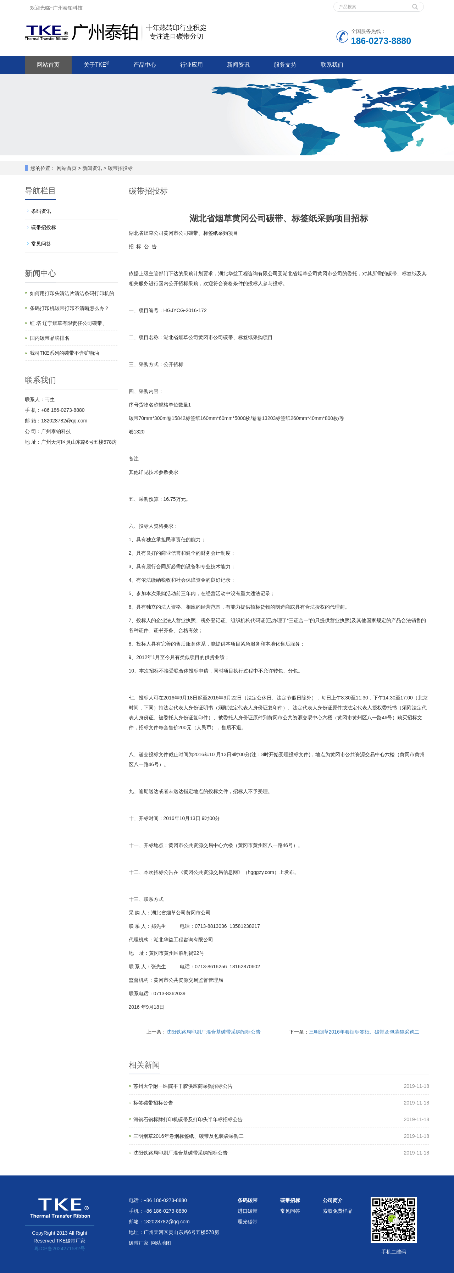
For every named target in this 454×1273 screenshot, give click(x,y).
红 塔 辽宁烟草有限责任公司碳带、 (68, 323)
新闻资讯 (238, 65)
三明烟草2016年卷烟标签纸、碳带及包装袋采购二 (364, 1032)
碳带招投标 (119, 168)
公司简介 (333, 1200)
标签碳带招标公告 (153, 1103)
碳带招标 (290, 1200)
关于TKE (96, 64)
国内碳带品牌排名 (50, 338)
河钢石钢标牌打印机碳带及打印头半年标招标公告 (188, 1119)
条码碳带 (248, 1200)
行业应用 (191, 65)
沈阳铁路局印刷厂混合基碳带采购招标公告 (213, 1032)
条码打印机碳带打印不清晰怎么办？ (69, 308)
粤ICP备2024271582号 (59, 1248)
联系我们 (332, 65)
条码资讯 (41, 211)
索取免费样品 (338, 1211)
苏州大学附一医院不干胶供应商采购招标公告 (183, 1086)
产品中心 (144, 65)
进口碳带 (248, 1211)
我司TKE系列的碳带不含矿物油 (64, 353)
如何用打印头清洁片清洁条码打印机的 (72, 293)
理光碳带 (248, 1221)
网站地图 (161, 1243)
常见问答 (41, 244)
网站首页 (48, 65)
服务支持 (285, 65)
